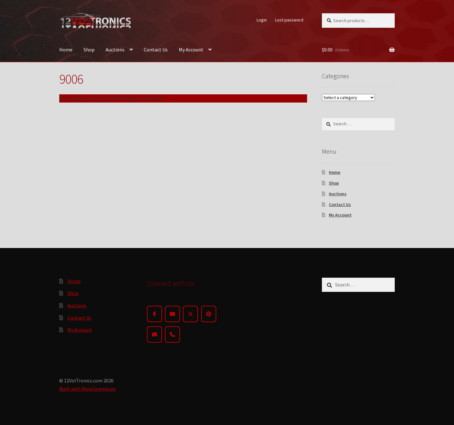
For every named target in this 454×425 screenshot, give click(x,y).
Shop (89, 49)
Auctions (115, 49)
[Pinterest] (208, 314)
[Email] (154, 334)
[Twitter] (190, 314)
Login (262, 20)
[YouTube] (172, 314)
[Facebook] (154, 314)
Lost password (289, 20)
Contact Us (156, 49)
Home (66, 49)
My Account (191, 49)
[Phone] (172, 334)
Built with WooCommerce (87, 389)
